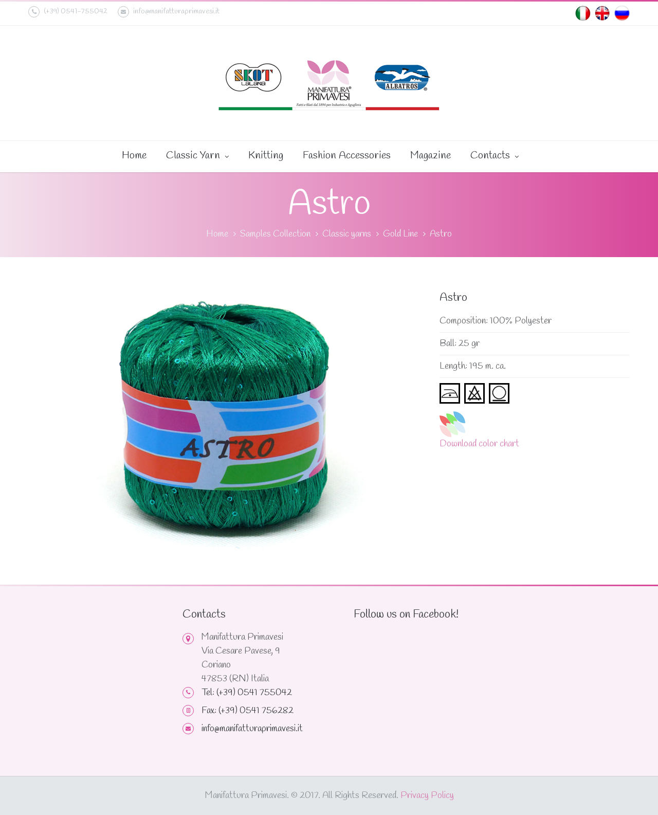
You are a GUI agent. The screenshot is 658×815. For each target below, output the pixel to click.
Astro (441, 234)
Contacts (494, 156)
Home (134, 155)
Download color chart (479, 444)
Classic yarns (346, 234)
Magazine (430, 155)
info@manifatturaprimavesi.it (169, 11)
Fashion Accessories (347, 155)
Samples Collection (275, 234)
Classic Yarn (197, 156)
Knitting (265, 155)
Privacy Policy (427, 795)
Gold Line (400, 234)
